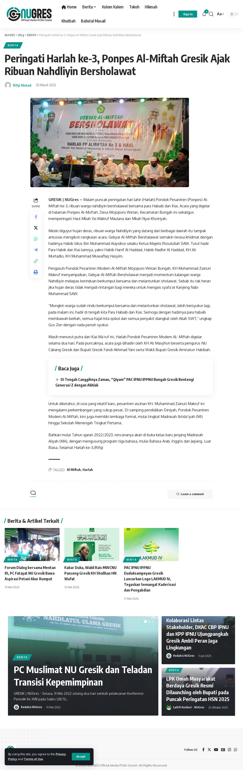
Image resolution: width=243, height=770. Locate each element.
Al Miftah (74, 469)
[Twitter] (209, 748)
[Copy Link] (36, 262)
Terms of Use (34, 759)
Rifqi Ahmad (22, 85)
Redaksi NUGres (31, 706)
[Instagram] (229, 748)
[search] (211, 14)
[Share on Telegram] (36, 250)
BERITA (13, 45)
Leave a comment (189, 494)
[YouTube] (216, 748)
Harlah (88, 469)
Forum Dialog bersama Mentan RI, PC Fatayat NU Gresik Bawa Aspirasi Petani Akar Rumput (30, 572)
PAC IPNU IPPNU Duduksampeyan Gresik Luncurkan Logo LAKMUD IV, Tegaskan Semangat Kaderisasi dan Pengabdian (150, 578)
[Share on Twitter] (36, 228)
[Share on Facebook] (36, 217)
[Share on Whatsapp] (36, 239)
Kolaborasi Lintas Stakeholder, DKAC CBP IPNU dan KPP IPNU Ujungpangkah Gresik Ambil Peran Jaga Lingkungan (197, 632)
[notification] (204, 14)
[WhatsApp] (235, 748)
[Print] (36, 273)
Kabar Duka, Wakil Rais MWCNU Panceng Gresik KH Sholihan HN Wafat (90, 572)
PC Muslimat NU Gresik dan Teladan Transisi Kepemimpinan (78, 674)
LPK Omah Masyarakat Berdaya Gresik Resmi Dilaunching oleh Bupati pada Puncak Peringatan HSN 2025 (198, 687)
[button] (145, 620)
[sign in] (187, 14)
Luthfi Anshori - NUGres (189, 706)
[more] (174, 14)
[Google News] (223, 748)
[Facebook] (203, 748)
